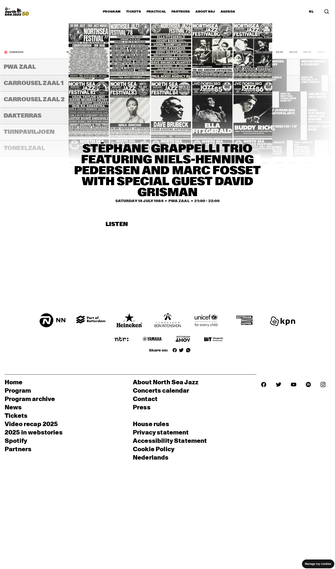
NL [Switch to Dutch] (311, 12)
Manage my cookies (318, 564)
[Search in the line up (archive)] (326, 11)
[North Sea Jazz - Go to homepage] (17, 11)
